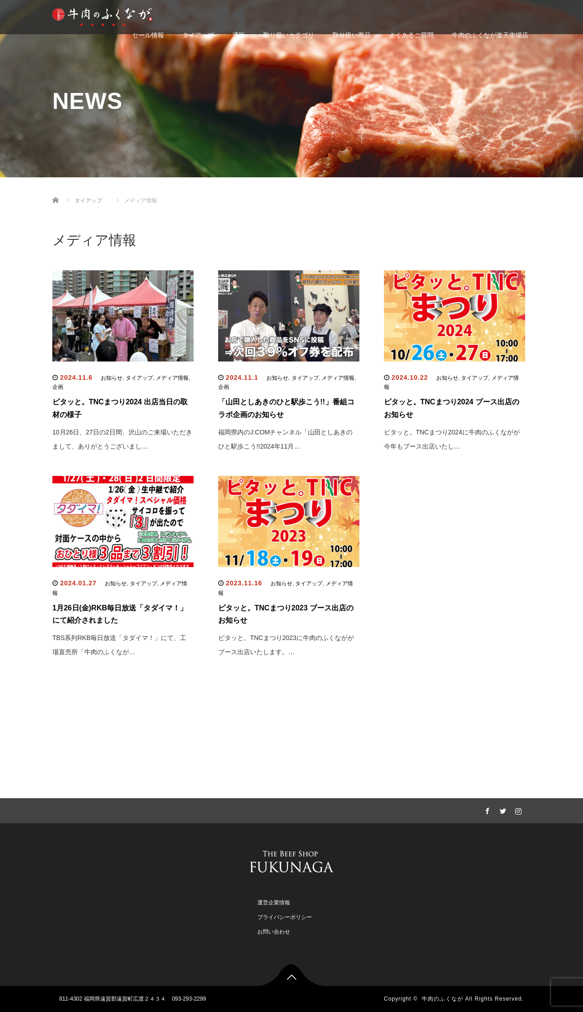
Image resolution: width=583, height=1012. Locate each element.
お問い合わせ (273, 932)
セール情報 (148, 35)
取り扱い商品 (351, 35)
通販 (238, 35)
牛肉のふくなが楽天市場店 (490, 35)
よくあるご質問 (411, 35)
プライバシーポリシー (284, 917)
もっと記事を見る (291, 704)
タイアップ (198, 35)
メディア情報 (172, 378)
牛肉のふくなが (442, 999)
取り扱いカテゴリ (288, 35)
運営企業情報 (273, 902)
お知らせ (112, 378)
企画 (57, 387)
